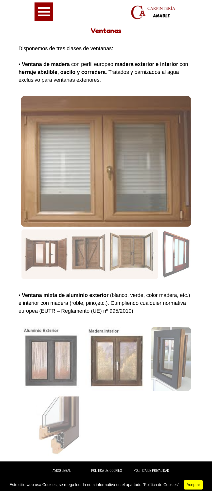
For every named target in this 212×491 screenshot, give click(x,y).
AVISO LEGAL (62, 470)
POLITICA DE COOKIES (106, 470)
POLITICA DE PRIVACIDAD (151, 470)
